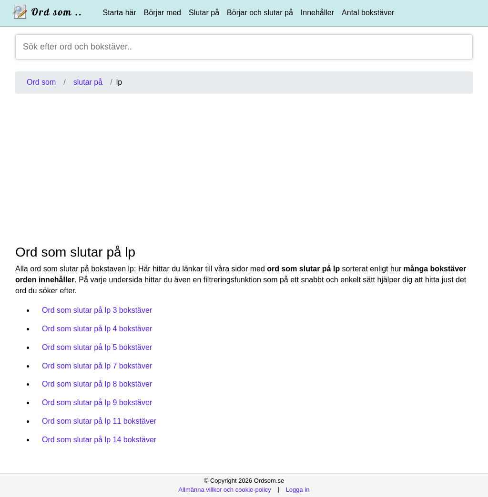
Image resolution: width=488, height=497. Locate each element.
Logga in (298, 489)
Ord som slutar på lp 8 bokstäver (97, 384)
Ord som (41, 82)
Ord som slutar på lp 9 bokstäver (97, 402)
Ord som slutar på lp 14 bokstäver (99, 440)
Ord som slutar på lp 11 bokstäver (99, 421)
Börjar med (162, 13)
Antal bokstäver (368, 13)
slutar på (87, 82)
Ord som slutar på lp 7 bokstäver (97, 366)
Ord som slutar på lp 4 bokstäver (97, 329)
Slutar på (204, 13)
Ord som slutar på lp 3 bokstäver (97, 310)
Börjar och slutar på (260, 13)
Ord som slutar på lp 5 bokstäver (97, 347)
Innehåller (317, 13)
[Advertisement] (244, 169)
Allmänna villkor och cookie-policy (224, 489)
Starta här (119, 13)
